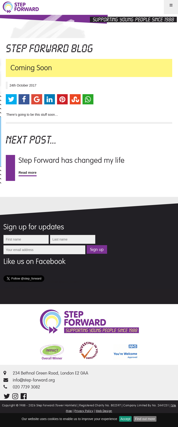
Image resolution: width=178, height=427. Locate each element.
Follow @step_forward (64, 282)
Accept (125, 419)
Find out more (145, 419)
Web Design (104, 411)
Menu (168, 13)
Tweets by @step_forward (22, 287)
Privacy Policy (83, 411)
